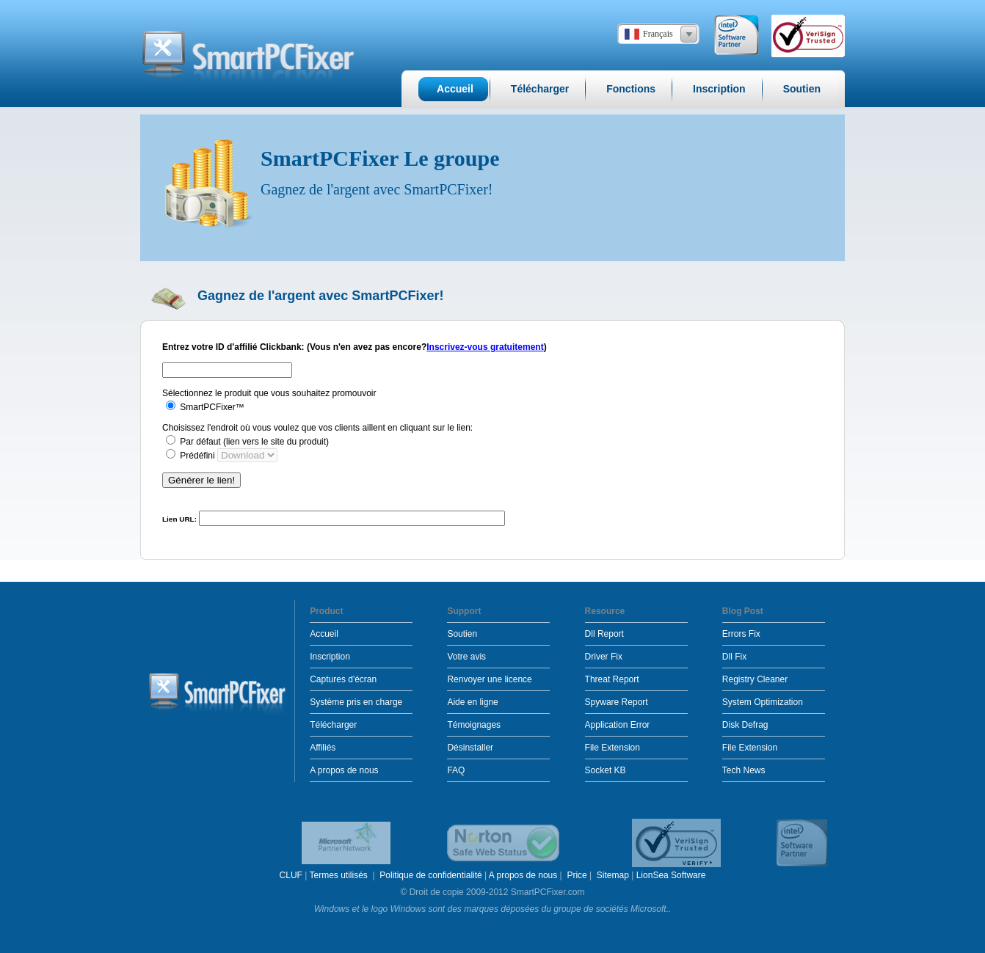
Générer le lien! (201, 480)
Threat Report (612, 679)
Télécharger (333, 725)
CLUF (291, 875)
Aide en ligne (472, 702)
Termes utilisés (339, 875)
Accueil (324, 634)
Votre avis (466, 656)
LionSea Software (671, 875)
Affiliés (322, 747)
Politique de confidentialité (430, 875)
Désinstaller (470, 747)
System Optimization (762, 702)
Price (576, 875)
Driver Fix (603, 656)
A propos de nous (344, 770)
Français (658, 34)
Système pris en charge (356, 702)
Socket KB (605, 770)
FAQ (456, 770)
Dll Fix (734, 656)
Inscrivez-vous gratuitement (484, 347)
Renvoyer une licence (489, 679)
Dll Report (604, 634)
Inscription (330, 656)
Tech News (744, 770)
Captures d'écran (343, 679)
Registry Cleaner (755, 679)
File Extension (612, 747)
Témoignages (474, 725)
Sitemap (613, 875)
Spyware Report (616, 702)
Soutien (462, 634)
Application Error (617, 725)
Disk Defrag (745, 725)
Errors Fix (741, 634)
